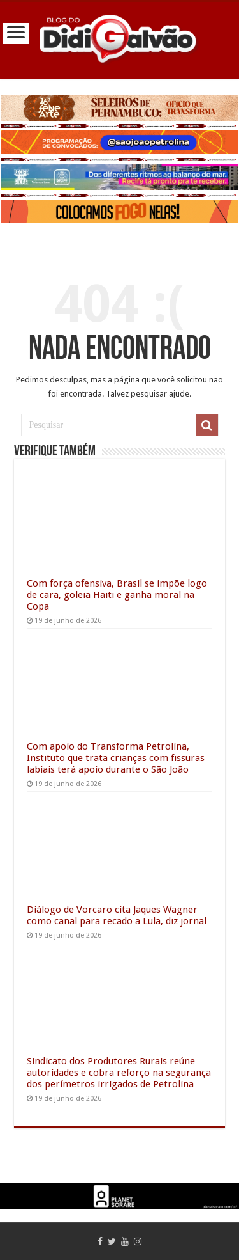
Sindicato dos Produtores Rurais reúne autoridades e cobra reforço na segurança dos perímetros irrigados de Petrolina (119, 1072)
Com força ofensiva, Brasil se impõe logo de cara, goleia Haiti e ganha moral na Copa (117, 595)
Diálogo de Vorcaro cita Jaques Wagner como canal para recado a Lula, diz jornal (116, 915)
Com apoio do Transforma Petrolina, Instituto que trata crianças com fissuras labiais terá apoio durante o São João (116, 758)
